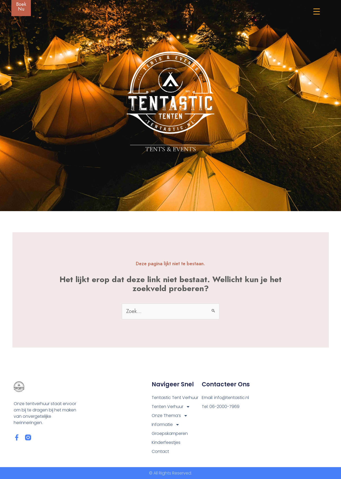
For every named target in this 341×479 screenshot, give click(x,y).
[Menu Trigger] (313, 11)
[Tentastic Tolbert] (289, 413)
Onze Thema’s (170, 415)
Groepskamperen (170, 433)
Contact (160, 451)
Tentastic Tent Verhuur (175, 398)
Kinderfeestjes (166, 442)
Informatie (166, 424)
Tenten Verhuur (171, 407)
